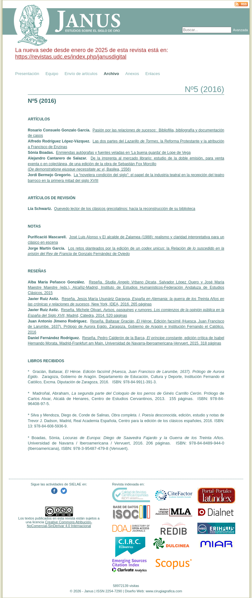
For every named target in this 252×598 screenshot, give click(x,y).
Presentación (27, 73)
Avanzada (240, 30)
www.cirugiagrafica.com (164, 591)
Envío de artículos (80, 73)
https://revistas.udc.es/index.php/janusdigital (70, 57)
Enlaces (152, 73)
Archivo (111, 73)
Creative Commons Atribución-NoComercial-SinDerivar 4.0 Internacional (59, 524)
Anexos (132, 73)
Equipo (51, 73)
